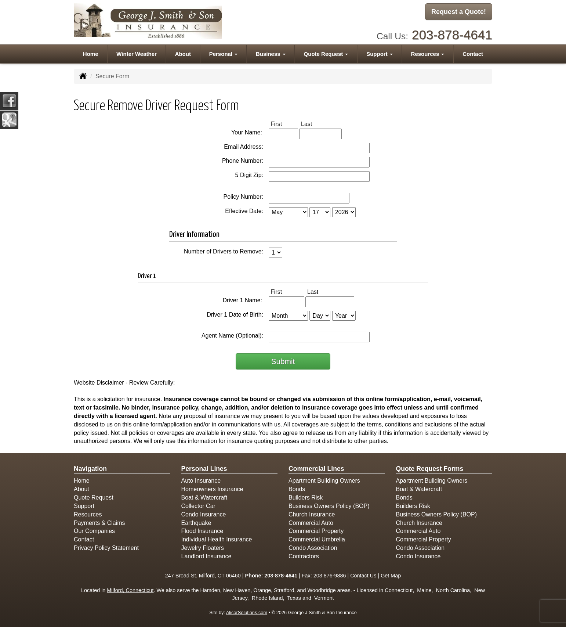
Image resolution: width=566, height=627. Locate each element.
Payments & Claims (99, 523)
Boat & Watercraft (204, 497)
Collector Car (198, 506)
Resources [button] (428, 52)
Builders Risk (306, 497)
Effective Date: (244, 211)
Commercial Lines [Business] (316, 468)
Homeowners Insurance (212, 489)
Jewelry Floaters (202, 548)
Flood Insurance (202, 531)
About (183, 52)
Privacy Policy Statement (106, 548)
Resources (88, 514)
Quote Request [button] (326, 52)
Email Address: (243, 147)
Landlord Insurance (206, 556)
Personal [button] (223, 52)
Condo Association (313, 548)
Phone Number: (242, 161)
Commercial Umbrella (317, 539)
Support (84, 506)
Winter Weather (136, 52)
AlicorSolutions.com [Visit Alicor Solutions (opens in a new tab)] (246, 612)
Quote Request (93, 497)
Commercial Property (316, 531)
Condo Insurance (203, 514)
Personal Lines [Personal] (204, 468)
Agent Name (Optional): (232, 335)
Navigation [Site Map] (90, 468)
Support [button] (379, 52)
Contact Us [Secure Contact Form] (363, 576)
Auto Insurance (201, 481)
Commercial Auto (311, 523)
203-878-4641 (452, 33)
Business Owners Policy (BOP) (329, 506)
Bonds (297, 489)
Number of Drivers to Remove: (223, 251)
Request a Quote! (458, 12)
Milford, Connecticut (130, 590)
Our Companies (94, 531)
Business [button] (271, 52)
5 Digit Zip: (249, 175)
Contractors (304, 556)
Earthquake (196, 523)
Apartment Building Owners (324, 481)
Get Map (391, 576)
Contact (472, 52)
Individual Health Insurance (216, 539)
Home (90, 52)
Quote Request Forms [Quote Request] (430, 468)
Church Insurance (312, 514)
